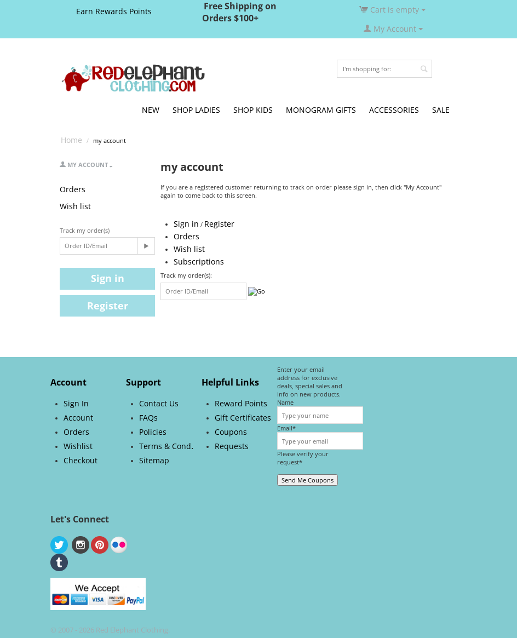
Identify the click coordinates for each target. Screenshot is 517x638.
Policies (152, 432)
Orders (72, 189)
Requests (232, 446)
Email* (286, 428)
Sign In (76, 403)
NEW (150, 110)
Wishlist (78, 446)
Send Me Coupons (308, 480)
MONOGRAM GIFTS (321, 110)
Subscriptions (199, 261)
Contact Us (159, 403)
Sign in (107, 278)
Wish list (75, 206)
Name (285, 402)
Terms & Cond (165, 446)
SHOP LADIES (196, 110)
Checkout (80, 460)
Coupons (231, 432)
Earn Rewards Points (114, 11)
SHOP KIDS (253, 110)
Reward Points (241, 403)
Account (78, 417)
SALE (441, 110)
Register (107, 305)
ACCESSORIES (394, 110)
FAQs (148, 417)
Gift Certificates (243, 417)
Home (71, 140)
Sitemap (154, 460)
